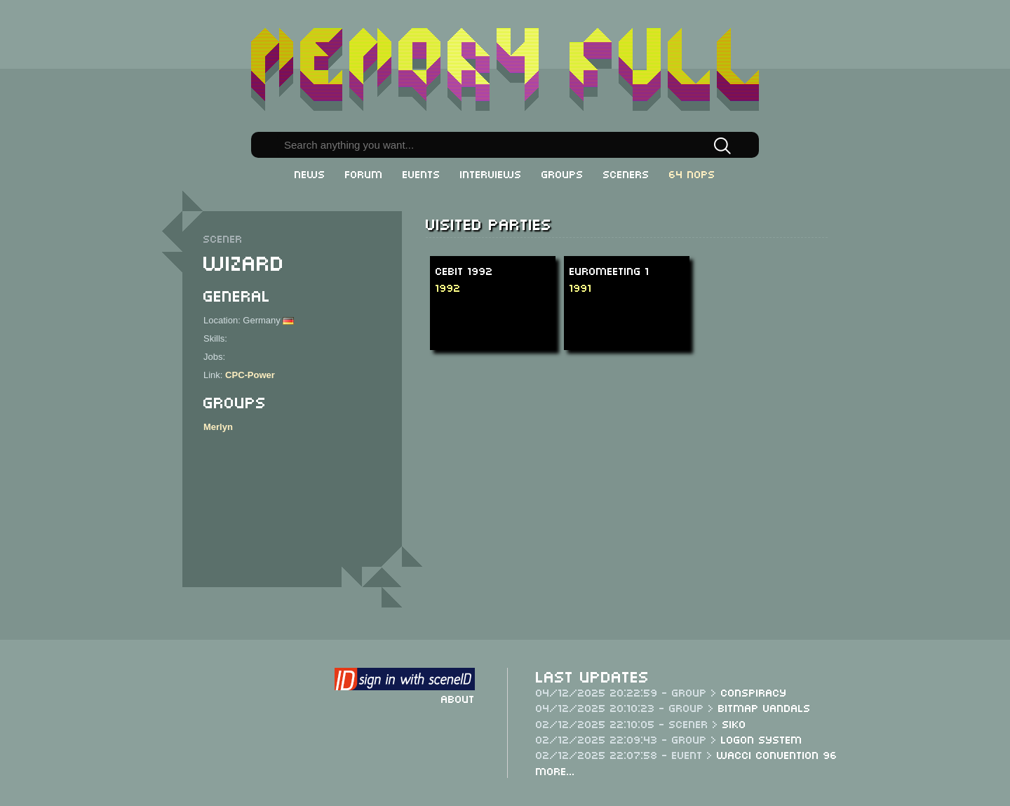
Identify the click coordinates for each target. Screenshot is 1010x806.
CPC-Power (250, 375)
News (310, 173)
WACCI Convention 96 (777, 754)
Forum (364, 173)
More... (555, 770)
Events (421, 173)
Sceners (626, 173)
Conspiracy (754, 691)
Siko (734, 723)
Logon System (761, 738)
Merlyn (218, 427)
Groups (562, 173)
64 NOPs (692, 173)
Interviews (491, 173)
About (458, 698)
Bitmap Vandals (764, 707)
